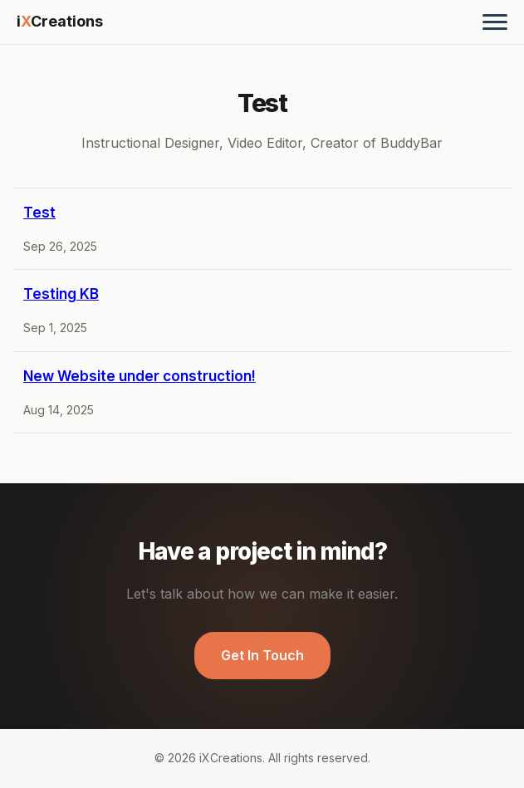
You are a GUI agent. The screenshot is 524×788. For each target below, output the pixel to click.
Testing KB (61, 294)
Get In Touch (262, 655)
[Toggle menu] (494, 22)
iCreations (60, 21)
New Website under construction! (139, 376)
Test (39, 212)
